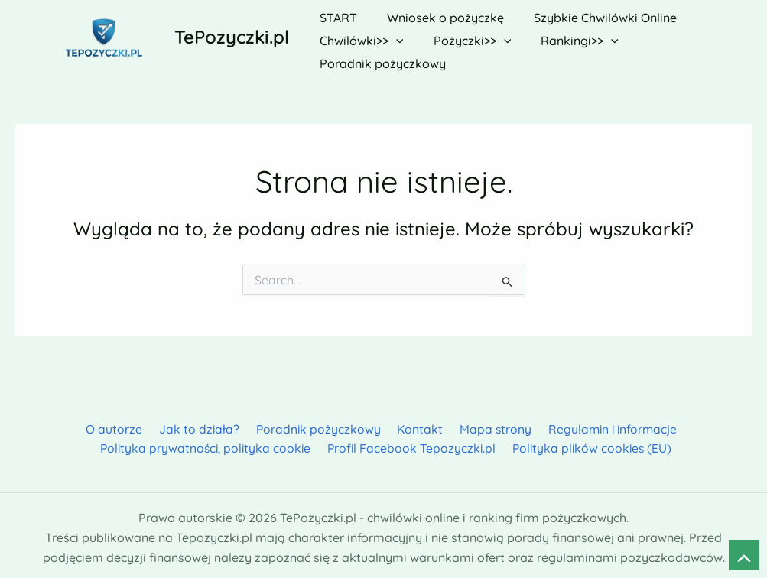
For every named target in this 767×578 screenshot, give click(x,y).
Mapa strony (488, 422)
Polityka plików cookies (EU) (592, 442)
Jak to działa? (201, 422)
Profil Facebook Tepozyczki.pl (413, 442)
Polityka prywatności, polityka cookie (208, 442)
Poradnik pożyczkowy (318, 422)
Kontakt (416, 422)
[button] (393, 34)
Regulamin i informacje (603, 422)
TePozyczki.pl (231, 33)
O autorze (121, 422)
